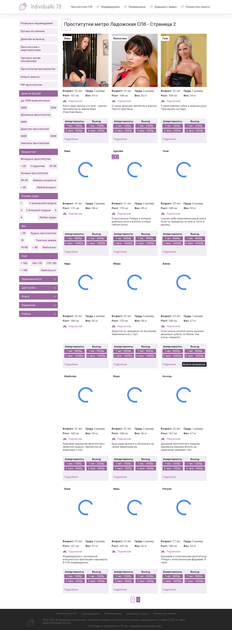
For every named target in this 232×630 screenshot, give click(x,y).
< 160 (24, 263)
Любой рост (48, 270)
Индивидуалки (110, 6)
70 (22, 240)
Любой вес (49, 247)
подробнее (71, 139)
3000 (24, 121)
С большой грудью (38, 210)
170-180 (51, 263)
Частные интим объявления (31, 59)
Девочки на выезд (32, 39)
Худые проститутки (43, 233)
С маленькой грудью (42, 203)
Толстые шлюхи (46, 240)
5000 (53, 136)
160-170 (37, 263)
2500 (53, 107)
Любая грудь (47, 217)
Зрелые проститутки (34, 173)
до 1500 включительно (35, 100)
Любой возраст (46, 187)
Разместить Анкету (198, 6)
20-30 (52, 166)
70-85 (24, 247)
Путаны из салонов (33, 31)
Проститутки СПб (81, 6)
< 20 (23, 166)
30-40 (24, 180)
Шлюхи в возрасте (44, 180)
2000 (24, 107)
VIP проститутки (31, 84)
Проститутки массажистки (38, 69)
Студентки (37, 166)
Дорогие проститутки (35, 129)
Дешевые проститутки (35, 114)
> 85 (35, 247)
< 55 (23, 233)
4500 (24, 136)
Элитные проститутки (35, 143)
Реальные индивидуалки (37, 23)
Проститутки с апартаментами (31, 48)
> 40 (23, 187)
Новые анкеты (30, 76)
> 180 (24, 270)
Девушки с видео (166, 6)
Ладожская (75, 101)
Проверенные (137, 6)
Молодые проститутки (35, 159)
